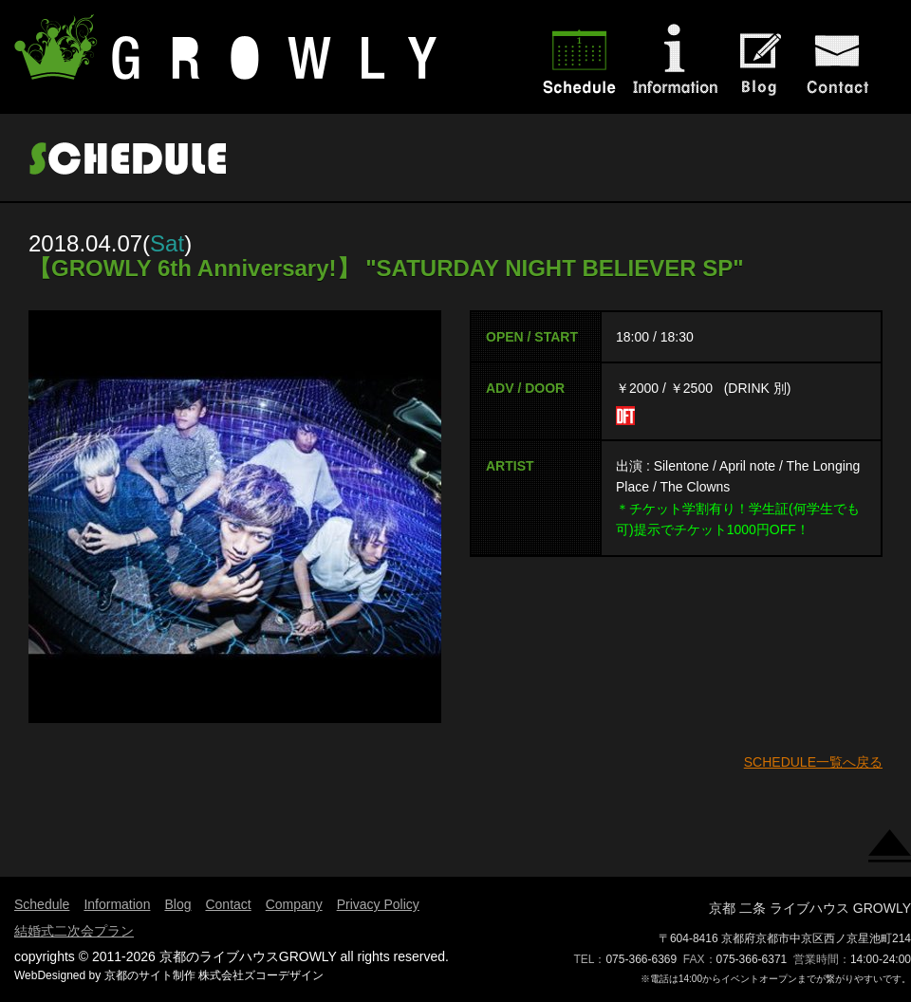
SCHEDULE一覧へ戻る (813, 762)
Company (294, 904)
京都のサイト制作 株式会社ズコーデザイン (214, 975)
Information (117, 904)
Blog (177, 904)
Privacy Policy (378, 904)
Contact (228, 904)
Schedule (41, 904)
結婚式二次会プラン (74, 930)
